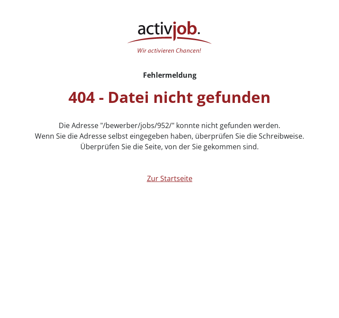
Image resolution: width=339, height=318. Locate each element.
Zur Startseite (169, 178)
